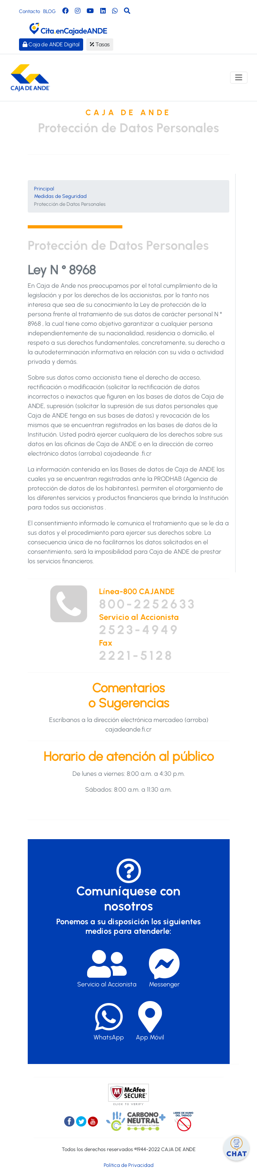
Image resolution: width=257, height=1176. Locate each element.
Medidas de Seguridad (60, 196)
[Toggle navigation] (238, 78)
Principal (44, 189)
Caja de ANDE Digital (51, 44)
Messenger (164, 968)
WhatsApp (108, 1021)
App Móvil (150, 1021)
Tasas (100, 44)
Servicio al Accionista (107, 968)
